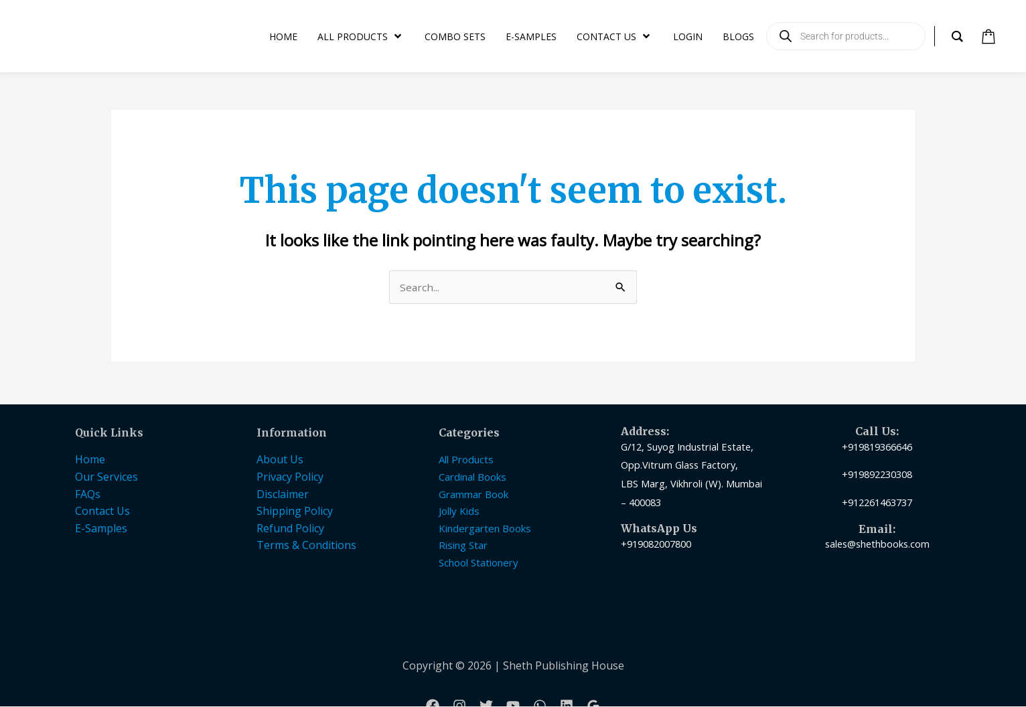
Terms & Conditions (306, 545)
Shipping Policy (294, 511)
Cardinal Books (472, 477)
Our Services (106, 477)
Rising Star (463, 545)
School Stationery (478, 563)
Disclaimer (282, 494)
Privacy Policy (289, 477)
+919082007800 (656, 544)
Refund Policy (290, 529)
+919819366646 (877, 447)
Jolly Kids (459, 511)
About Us (279, 460)
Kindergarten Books (485, 529)
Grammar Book (473, 494)
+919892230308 (877, 474)
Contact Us (102, 511)
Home (90, 460)
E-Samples (101, 529)
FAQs (87, 494)
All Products (466, 460)
